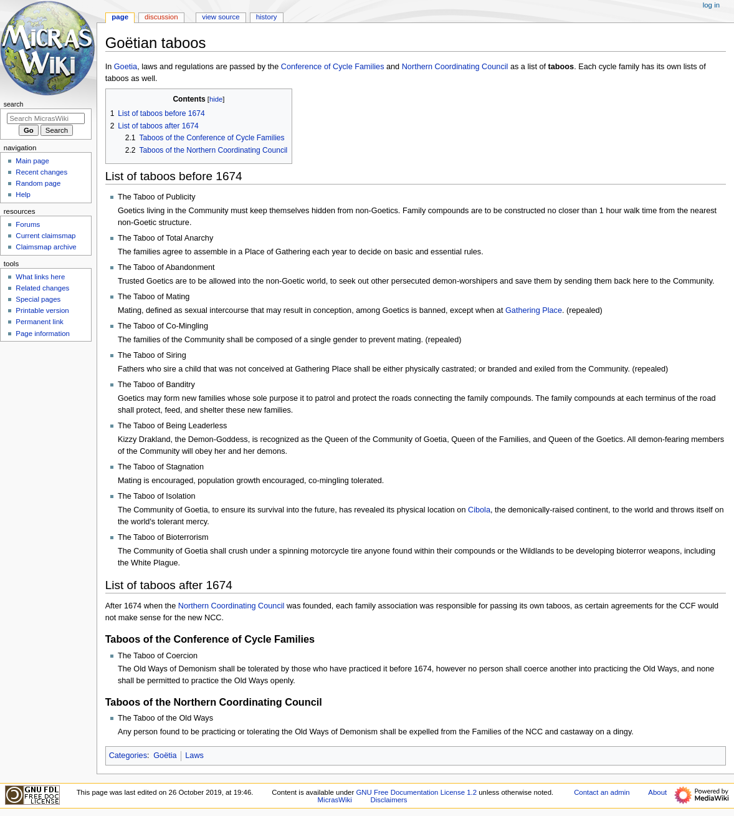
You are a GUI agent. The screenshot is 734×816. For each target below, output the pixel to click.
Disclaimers (389, 800)
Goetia (125, 66)
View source (220, 17)
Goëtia (164, 755)
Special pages (38, 299)
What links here (40, 277)
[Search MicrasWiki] (46, 118)
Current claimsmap (45, 235)
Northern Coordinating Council (455, 66)
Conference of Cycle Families (332, 66)
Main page (32, 161)
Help (23, 194)
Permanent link (39, 321)
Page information (43, 333)
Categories (128, 755)
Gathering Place (533, 310)
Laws (194, 755)
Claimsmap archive (46, 247)
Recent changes (41, 172)
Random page (38, 183)
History (266, 17)
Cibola (479, 510)
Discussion (161, 17)
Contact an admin (602, 792)
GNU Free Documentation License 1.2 (416, 792)
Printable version (42, 310)
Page (120, 17)
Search (14, 104)
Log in (711, 5)
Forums (28, 224)
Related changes (42, 288)
